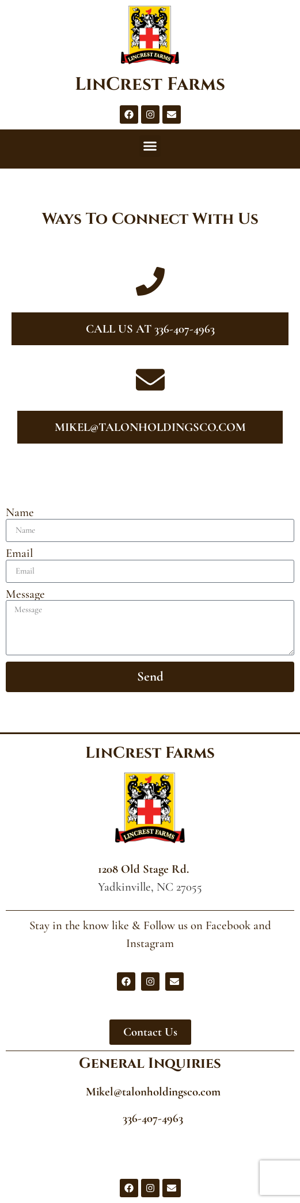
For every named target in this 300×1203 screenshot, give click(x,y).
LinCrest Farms (150, 84)
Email (19, 554)
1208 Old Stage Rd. (143, 869)
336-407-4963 (153, 1118)
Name (20, 513)
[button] (150, 146)
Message (25, 595)
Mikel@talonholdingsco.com (153, 1091)
